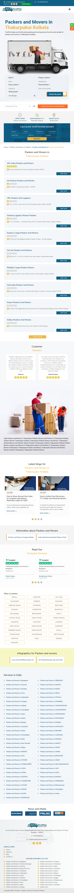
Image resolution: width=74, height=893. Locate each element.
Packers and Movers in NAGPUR (16, 777)
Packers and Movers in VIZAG (16, 768)
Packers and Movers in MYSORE (16, 760)
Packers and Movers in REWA (50, 693)
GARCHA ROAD (37, 618)
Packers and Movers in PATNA (16, 772)
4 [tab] (41, 519)
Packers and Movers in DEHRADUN (17, 798)
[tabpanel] (20, 495)
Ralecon (42, 890)
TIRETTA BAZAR (59, 634)
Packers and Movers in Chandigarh (17, 710)
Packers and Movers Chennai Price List (17, 868)
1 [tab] (33, 519)
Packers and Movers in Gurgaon (16, 701)
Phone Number (44, 85)
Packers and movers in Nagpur (49, 878)
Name (11, 78)
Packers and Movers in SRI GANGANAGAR (54, 764)
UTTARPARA (37, 605)
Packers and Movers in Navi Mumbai (18, 743)
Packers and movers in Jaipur (49, 866)
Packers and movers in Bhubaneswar (51, 880)
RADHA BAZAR (37, 630)
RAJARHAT (58, 601)
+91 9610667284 (42, 2)
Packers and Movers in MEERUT (16, 752)
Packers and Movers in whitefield (16, 871)
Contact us (9, 857)
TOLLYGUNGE (14, 601)
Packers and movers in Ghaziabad (50, 864)
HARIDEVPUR (36, 609)
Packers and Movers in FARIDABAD (52, 781)
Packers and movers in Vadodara (50, 885)
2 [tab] (36, 519)
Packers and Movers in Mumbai (16, 689)
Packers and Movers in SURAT (50, 747)
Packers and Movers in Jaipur (15, 714)
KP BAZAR (14, 609)
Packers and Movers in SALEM (16, 793)
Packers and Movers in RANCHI (50, 685)
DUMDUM (59, 638)
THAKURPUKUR (37, 634)
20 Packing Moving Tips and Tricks (50, 660)
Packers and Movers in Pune (15, 693)
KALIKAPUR (37, 622)
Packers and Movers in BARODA (51, 739)
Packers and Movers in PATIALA (50, 697)
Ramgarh (14, 643)
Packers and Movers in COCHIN (16, 785)
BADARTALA (59, 609)
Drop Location (14, 85)
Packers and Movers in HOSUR (16, 789)
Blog (7, 854)
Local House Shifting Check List (23, 660)
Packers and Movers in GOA (15, 756)
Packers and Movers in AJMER (50, 752)
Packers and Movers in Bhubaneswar (52, 785)
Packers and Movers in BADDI (50, 689)
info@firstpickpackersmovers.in (14, 2)
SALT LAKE (58, 597)
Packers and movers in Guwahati (50, 868)
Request (37, 139)
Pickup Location (44, 78)
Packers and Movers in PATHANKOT (52, 718)
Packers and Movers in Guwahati (17, 726)
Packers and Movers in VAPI (49, 768)
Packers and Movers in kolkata (15, 887)
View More (37, 337)
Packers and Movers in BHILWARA (51, 756)
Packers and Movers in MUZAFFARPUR (53, 710)
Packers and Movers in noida (14, 875)
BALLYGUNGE (14, 614)
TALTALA (59, 630)
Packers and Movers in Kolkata (16, 706)
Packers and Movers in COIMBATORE (18, 781)
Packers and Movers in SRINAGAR (51, 680)
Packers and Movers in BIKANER (51, 731)
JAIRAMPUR (14, 622)
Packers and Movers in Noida (15, 731)
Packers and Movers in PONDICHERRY (19, 764)
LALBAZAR (58, 622)
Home (8, 850)
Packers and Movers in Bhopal (16, 722)
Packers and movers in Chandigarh (50, 875)
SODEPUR (37, 601)
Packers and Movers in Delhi (15, 739)
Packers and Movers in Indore (15, 718)
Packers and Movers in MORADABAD (52, 714)
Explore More (44, 887)
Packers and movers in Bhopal (49, 873)
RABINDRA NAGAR (14, 630)
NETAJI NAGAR (14, 626)
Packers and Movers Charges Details (21, 537)
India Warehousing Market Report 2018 (52, 537)
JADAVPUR (14, 638)
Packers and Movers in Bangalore (17, 680)
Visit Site (63, 174)
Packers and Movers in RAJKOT (50, 743)
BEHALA (14, 597)
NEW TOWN (59, 605)
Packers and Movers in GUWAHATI (51, 726)
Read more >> (12, 511)
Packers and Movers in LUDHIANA (51, 735)
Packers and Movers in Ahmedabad (17, 735)
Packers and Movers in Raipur (16, 747)
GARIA (37, 638)
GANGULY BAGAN (58, 618)
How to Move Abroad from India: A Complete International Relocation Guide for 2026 (20, 498)
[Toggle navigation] (69, 9)
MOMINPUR (59, 626)
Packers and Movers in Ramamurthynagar (18, 864)
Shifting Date (13, 92)
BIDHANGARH (36, 614)
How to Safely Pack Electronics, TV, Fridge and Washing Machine (53, 497)
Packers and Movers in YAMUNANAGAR (53, 706)
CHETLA (58, 614)
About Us (9, 852)
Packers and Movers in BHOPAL (50, 777)
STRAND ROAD (15, 634)
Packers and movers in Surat (48, 882)
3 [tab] (38, 519)
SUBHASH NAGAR (15, 605)
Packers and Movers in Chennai (16, 685)
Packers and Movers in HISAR (50, 760)
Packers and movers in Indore (49, 871)
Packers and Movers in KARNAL (50, 722)
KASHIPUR (36, 597)
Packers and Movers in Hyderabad (17, 697)
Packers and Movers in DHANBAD (51, 701)
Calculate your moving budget (53, 106)
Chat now (26, 4)
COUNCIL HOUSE (14, 618)
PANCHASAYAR (37, 626)
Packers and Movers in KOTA (49, 772)
